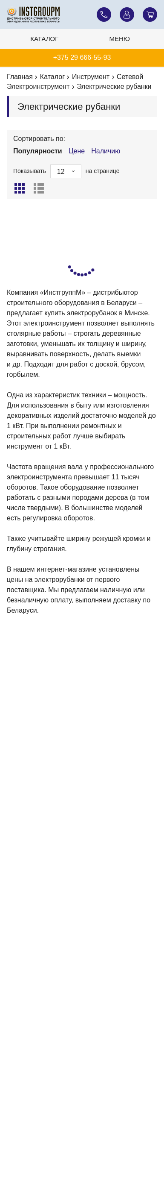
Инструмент (90, 76)
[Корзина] (150, 14)
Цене (77, 151)
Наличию (105, 151)
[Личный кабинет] (127, 14)
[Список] (38, 188)
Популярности (37, 151)
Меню (119, 38)
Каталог (44, 38)
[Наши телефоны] (104, 14)
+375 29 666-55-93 (82, 57)
